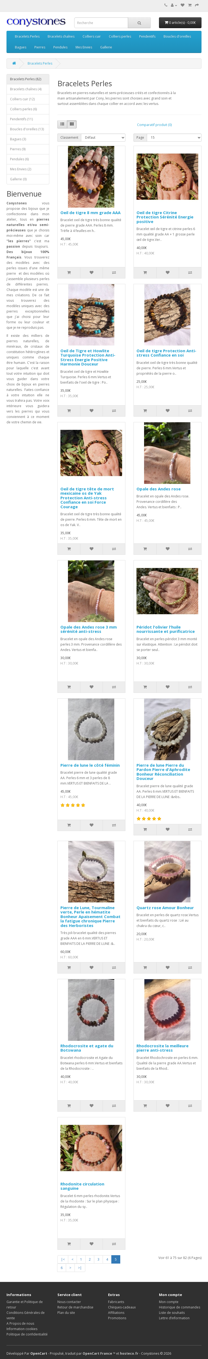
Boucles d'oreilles (177, 36)
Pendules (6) (19, 159)
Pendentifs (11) (21, 119)
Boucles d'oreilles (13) (27, 129)
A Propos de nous (20, 1323)
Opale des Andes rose (158, 488)
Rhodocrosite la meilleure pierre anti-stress (162, 1048)
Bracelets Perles (27, 36)
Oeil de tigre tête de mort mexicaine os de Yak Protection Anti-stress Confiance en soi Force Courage (87, 497)
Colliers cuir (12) (22, 99)
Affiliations (116, 1312)
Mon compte (168, 1302)
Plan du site (66, 1312)
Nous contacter (69, 1302)
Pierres (39, 47)
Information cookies (21, 1329)
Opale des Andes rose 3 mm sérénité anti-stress (88, 629)
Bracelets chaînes (61, 36)
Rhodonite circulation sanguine (82, 1186)
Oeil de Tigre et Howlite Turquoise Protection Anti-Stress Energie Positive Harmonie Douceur (87, 357)
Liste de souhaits (172, 1312)
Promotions (117, 1318)
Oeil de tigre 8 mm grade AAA (90, 212)
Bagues (20, 47)
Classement (69, 137)
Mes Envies (84, 47)
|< (63, 1259)
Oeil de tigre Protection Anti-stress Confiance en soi (166, 353)
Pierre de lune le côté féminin (90, 765)
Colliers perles (120, 36)
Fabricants (116, 1302)
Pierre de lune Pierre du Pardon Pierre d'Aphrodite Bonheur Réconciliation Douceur (163, 771)
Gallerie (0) (18, 179)
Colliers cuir (92, 36)
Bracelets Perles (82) (25, 79)
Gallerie (106, 47)
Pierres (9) (17, 149)
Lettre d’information (174, 1318)
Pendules (60, 47)
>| (80, 1267)
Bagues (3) (18, 139)
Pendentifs (147, 36)
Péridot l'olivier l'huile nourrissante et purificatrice (165, 629)
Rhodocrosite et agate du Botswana (86, 1048)
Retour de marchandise (75, 1307)
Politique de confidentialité (27, 1334)
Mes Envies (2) (20, 169)
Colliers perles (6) (23, 109)
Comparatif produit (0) (154, 124)
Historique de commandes (179, 1307)
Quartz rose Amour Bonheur (165, 907)
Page (140, 137)
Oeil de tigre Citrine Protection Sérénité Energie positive (164, 217)
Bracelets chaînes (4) (25, 89)
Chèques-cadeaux (122, 1307)
